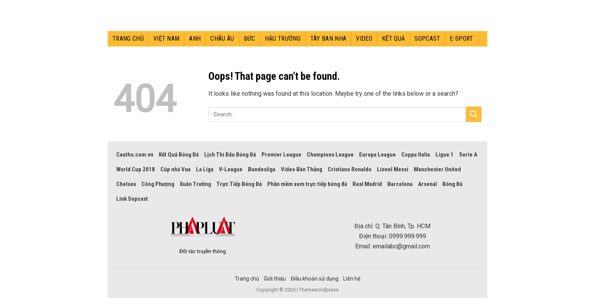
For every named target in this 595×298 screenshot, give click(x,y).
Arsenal (427, 184)
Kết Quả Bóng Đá (179, 154)
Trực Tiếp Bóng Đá (239, 184)
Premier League (281, 154)
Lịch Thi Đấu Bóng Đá (230, 154)
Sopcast (427, 38)
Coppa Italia (415, 154)
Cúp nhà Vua (175, 169)
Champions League (330, 154)
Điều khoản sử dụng (315, 279)
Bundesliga (261, 169)
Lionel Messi (392, 169)
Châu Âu (222, 38)
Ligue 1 (444, 154)
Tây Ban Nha (328, 38)
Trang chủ (128, 38)
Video (364, 38)
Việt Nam (166, 38)
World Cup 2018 (135, 169)
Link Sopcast (132, 198)
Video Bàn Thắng (301, 169)
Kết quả (393, 38)
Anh (195, 38)
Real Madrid (367, 184)
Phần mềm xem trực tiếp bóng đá (307, 184)
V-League (230, 169)
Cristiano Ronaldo (349, 169)
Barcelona (400, 184)
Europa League (377, 154)
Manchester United (437, 169)
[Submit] (474, 114)
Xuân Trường (195, 184)
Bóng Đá (452, 184)
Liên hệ (351, 279)
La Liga (204, 169)
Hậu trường (283, 38)
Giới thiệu (275, 279)
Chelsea (126, 184)
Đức (249, 38)
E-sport (461, 38)
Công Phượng (157, 184)
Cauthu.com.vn (134, 154)
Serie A (468, 154)
